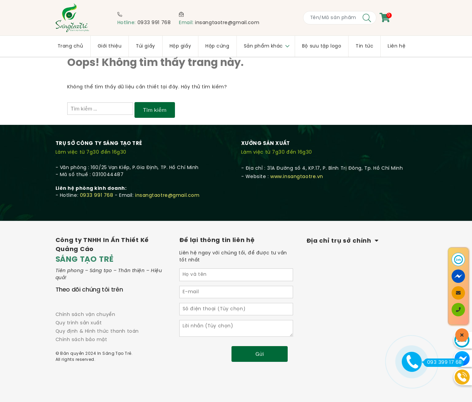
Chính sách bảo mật (81, 339)
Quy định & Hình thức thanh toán (97, 331)
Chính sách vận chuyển (85, 314)
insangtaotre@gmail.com (227, 22)
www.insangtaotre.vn (296, 176)
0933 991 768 (154, 22)
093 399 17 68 (442, 362)
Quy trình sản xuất (79, 323)
